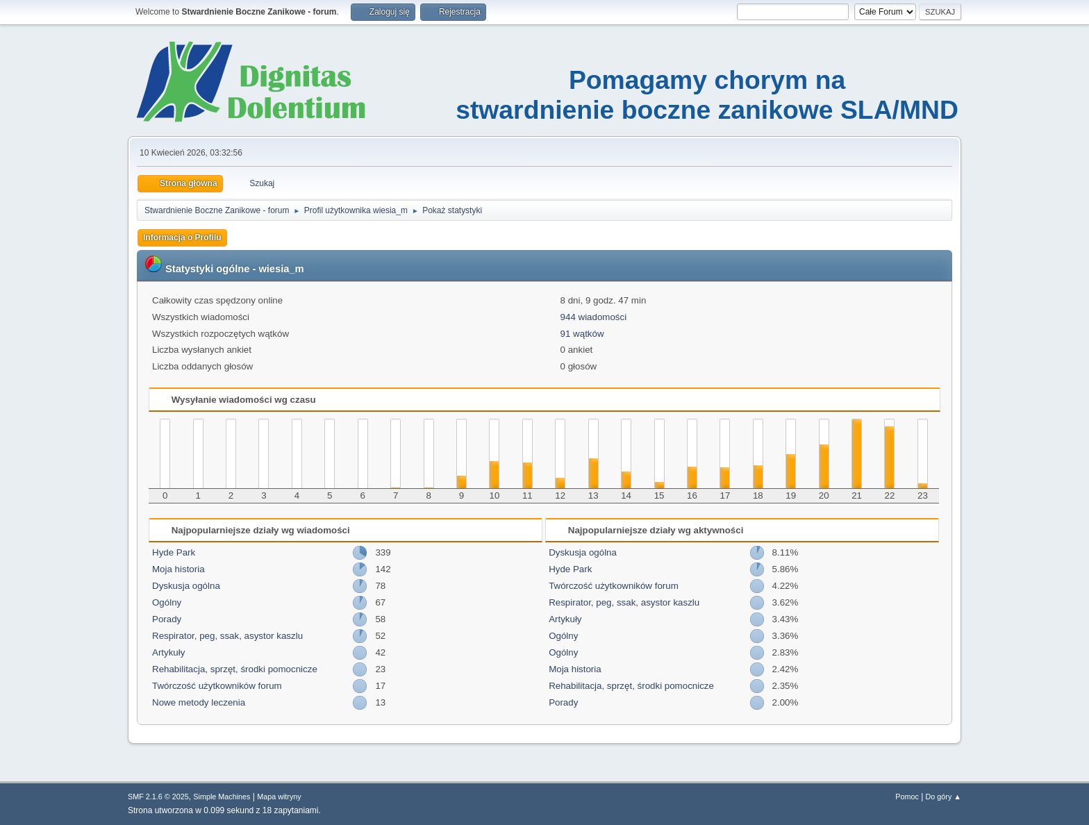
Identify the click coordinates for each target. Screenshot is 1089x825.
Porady (166, 619)
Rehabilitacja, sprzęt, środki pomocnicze (234, 669)
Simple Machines (221, 796)
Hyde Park (173, 552)
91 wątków (582, 333)
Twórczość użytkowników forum (217, 686)
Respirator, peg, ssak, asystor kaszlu (227, 636)
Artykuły (168, 652)
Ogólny (166, 602)
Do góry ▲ (943, 796)
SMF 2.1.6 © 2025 (158, 796)
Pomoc (907, 796)
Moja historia (178, 569)
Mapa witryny (279, 796)
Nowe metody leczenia (198, 702)
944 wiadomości (593, 317)
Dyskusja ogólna (186, 586)
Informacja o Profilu (182, 237)
